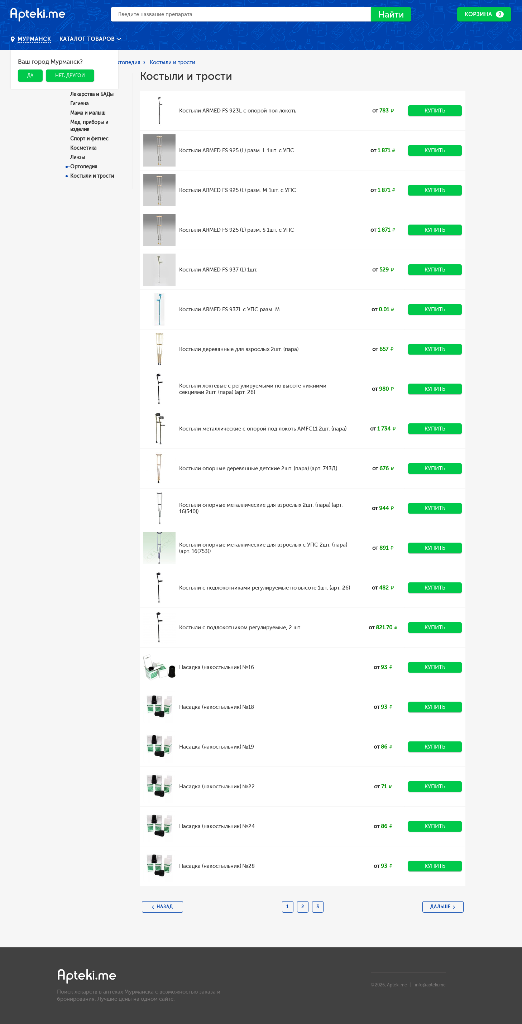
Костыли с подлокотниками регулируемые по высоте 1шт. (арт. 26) (264, 588)
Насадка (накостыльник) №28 (217, 866)
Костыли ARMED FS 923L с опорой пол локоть (237, 110)
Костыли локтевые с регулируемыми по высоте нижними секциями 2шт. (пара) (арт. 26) (252, 389)
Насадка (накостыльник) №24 (217, 826)
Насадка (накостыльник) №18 (216, 707)
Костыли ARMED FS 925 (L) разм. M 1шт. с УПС (237, 190)
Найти (391, 14)
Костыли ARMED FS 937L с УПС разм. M (229, 309)
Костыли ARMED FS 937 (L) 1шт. (218, 269)
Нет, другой (70, 75)
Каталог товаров (87, 39)
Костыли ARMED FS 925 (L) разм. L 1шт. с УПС (236, 150)
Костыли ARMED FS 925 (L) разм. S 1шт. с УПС (236, 230)
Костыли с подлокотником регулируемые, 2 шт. (240, 627)
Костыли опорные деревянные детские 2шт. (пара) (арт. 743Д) (258, 468)
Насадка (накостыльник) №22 (217, 786)
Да (30, 75)
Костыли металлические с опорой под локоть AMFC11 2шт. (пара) (262, 429)
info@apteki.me (430, 984)
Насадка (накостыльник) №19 (216, 747)
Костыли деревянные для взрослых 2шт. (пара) (238, 349)
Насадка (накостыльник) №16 (216, 667)
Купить (435, 110)
